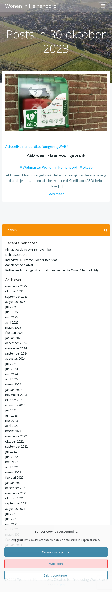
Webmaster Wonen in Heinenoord (48, 167)
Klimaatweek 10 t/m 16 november (28, 249)
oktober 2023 (14, 400)
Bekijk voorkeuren (55, 575)
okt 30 (86, 167)
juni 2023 (11, 415)
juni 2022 (11, 457)
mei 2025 (11, 317)
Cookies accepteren (56, 552)
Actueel (11, 146)
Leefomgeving (47, 146)
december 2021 (16, 488)
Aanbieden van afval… (20, 265)
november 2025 (16, 286)
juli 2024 (11, 364)
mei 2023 (11, 421)
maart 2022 (13, 472)
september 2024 (16, 353)
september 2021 (16, 503)
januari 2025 (13, 338)
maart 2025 (13, 327)
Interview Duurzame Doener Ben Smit (31, 260)
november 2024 (16, 348)
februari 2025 (14, 333)
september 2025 (16, 297)
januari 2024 (13, 390)
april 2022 (12, 467)
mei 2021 (11, 524)
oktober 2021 (14, 498)
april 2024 (12, 379)
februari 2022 (14, 477)
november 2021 (16, 493)
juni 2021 (11, 519)
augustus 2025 (15, 302)
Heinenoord (26, 146)
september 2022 (16, 446)
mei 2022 (11, 462)
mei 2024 (11, 374)
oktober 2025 (14, 291)
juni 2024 (11, 369)
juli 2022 (11, 452)
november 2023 (16, 395)
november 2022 (16, 436)
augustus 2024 (15, 358)
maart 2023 (13, 431)
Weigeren (56, 563)
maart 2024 (13, 384)
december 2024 (16, 343)
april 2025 (12, 322)
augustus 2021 (15, 509)
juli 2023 (11, 410)
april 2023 (12, 426)
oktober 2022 (14, 441)
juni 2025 (11, 312)
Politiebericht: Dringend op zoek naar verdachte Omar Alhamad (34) (51, 270)
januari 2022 (13, 483)
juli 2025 (11, 307)
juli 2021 (11, 514)
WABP (63, 146)
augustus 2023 (15, 405)
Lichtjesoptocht (16, 255)
